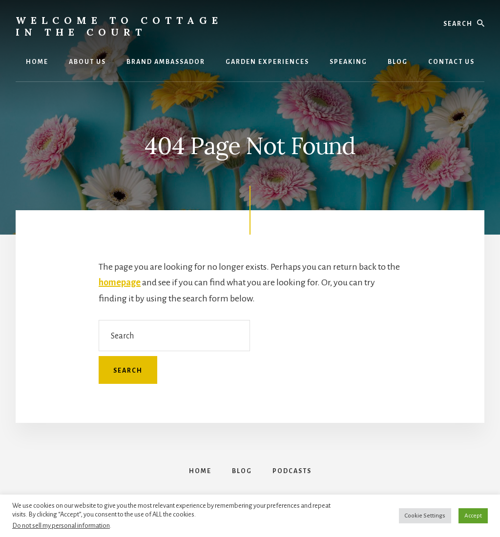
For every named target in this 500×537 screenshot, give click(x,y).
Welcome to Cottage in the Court (119, 26)
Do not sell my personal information (61, 525)
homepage (120, 282)
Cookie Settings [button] (425, 516)
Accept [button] (473, 516)
